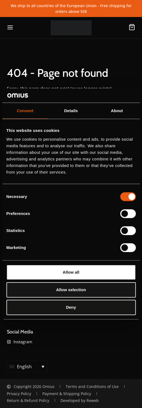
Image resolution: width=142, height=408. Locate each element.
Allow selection (71, 289)
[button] (26, 366)
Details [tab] (71, 111)
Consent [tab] (25, 111)
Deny (71, 307)
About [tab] (117, 111)
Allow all (71, 272)
